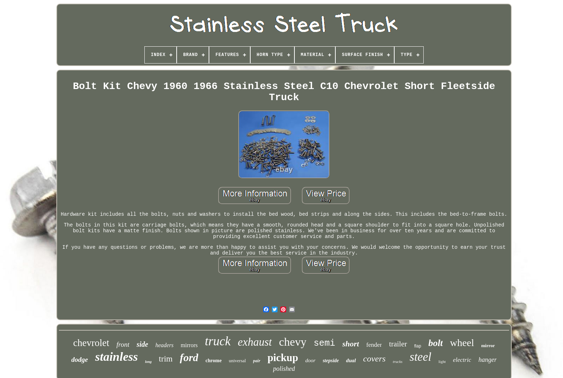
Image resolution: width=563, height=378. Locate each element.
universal (237, 360)
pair (256, 360)
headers (164, 345)
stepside (331, 360)
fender (374, 344)
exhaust (255, 342)
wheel (462, 342)
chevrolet (91, 342)
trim (165, 358)
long (148, 362)
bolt (435, 343)
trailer (398, 344)
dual (351, 360)
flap (417, 346)
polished (284, 368)
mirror (488, 345)
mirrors (189, 345)
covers (374, 358)
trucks (398, 361)
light (442, 361)
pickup (282, 357)
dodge (79, 359)
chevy (292, 341)
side (142, 344)
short (350, 343)
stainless (116, 356)
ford (189, 357)
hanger (487, 359)
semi (324, 343)
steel (420, 356)
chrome (213, 360)
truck (218, 341)
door (310, 360)
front (122, 344)
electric (462, 359)
